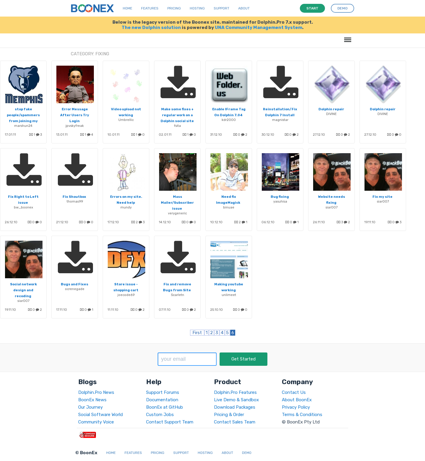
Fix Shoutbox (74, 197)
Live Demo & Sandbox (236, 399)
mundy (126, 207)
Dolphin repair (331, 109)
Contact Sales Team (234, 422)
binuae (228, 207)
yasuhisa (280, 201)
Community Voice (96, 422)
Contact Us (294, 392)
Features (149, 8)
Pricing (174, 8)
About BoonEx (297, 399)
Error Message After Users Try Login (74, 115)
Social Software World (100, 414)
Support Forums (162, 392)
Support (221, 8)
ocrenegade (74, 289)
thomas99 (75, 201)
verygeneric (177, 213)
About (244, 8)
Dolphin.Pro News (96, 392)
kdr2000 (229, 120)
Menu (346, 36)
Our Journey (90, 407)
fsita (177, 126)
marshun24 (23, 126)
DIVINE (331, 114)
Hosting (197, 8)
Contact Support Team (169, 422)
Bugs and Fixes (74, 284)
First (197, 332)
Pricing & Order (229, 414)
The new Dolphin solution (151, 27)
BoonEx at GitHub (164, 407)
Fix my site (382, 197)
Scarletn (177, 295)
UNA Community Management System (258, 27)
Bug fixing (280, 197)
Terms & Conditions (302, 414)
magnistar (280, 120)
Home (127, 8)
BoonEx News (92, 399)
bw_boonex (23, 207)
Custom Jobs (160, 414)
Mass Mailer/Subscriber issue (177, 203)
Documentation (162, 399)
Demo (246, 453)
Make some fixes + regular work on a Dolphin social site (177, 115)
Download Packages (234, 407)
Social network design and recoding (23, 290)
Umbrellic (126, 120)
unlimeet (229, 295)
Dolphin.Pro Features (235, 392)
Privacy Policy (296, 407)
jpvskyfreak (75, 126)
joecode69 (126, 295)
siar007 (332, 207)
